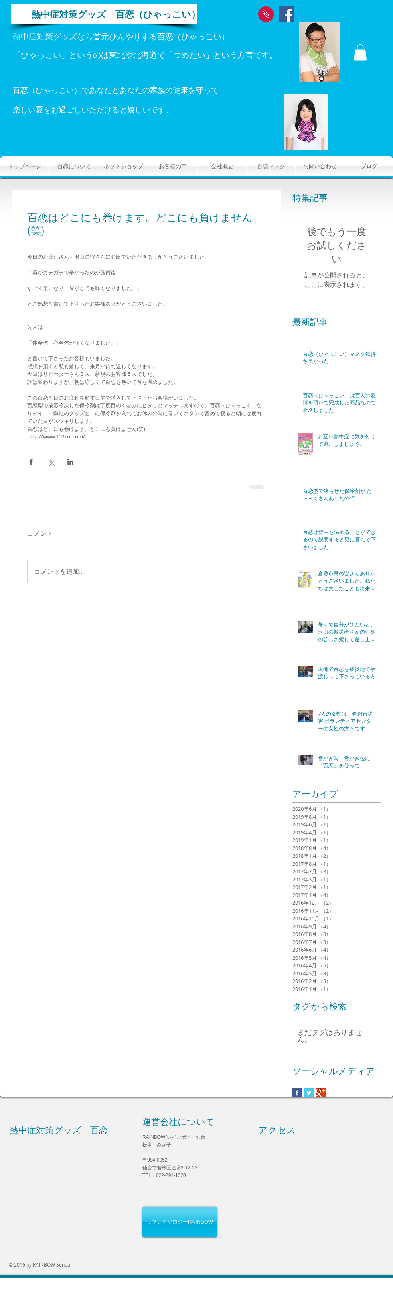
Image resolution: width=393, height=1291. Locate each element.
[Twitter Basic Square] (309, 1092)
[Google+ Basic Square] (321, 1092)
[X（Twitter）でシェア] (51, 462)
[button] (360, 52)
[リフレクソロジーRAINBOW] (179, 1222)
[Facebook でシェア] (31, 462)
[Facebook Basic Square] (297, 1092)
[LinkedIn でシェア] (70, 462)
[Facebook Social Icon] (286, 14)
